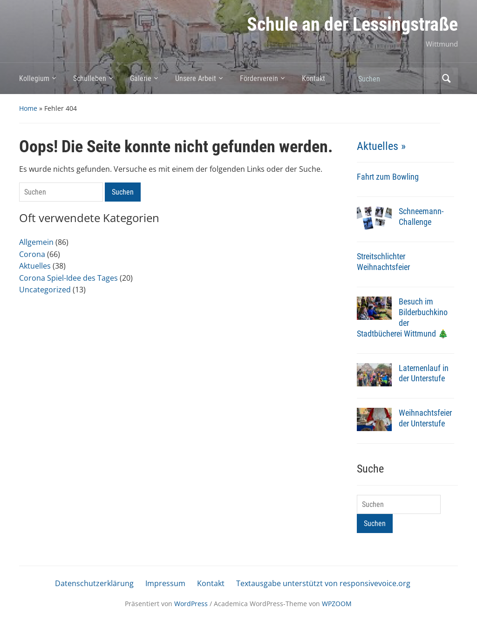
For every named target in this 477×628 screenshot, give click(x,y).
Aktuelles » (381, 146)
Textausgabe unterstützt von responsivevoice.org (323, 583)
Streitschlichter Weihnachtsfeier (383, 261)
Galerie (140, 78)
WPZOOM (337, 603)
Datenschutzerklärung (94, 583)
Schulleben (89, 78)
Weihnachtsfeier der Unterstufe (425, 418)
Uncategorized (45, 289)
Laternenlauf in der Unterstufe (424, 373)
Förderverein (259, 78)
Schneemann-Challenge (421, 216)
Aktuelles (35, 266)
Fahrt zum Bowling (388, 177)
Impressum (165, 583)
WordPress (191, 603)
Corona (32, 254)
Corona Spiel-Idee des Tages (68, 278)
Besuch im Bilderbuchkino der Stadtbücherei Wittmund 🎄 (402, 317)
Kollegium (34, 78)
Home (28, 108)
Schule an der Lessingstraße (352, 24)
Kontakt (313, 78)
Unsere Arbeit (195, 78)
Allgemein (36, 242)
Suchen (446, 78)
